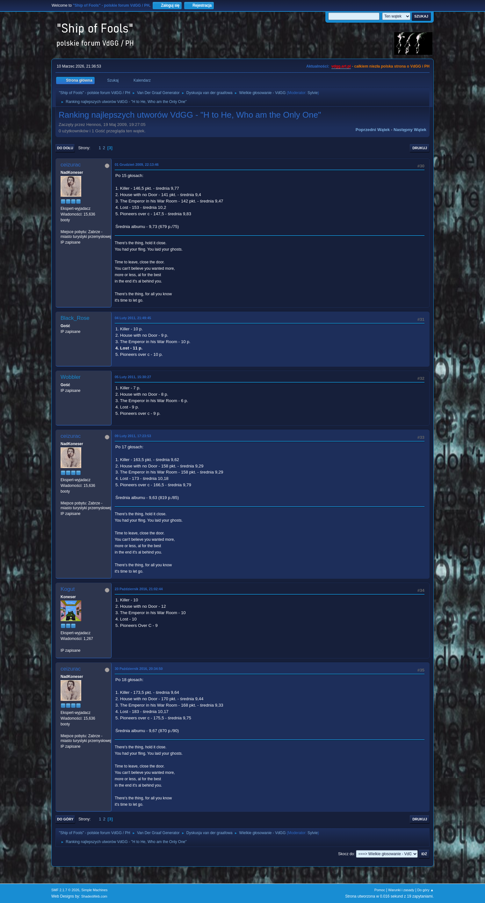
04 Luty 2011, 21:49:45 (133, 318)
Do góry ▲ (425, 890)
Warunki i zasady (401, 890)
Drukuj (419, 148)
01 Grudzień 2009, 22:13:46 (137, 164)
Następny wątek (410, 129)
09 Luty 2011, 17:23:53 (133, 436)
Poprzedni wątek (373, 129)
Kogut (68, 589)
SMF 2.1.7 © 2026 (65, 890)
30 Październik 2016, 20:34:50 (139, 669)
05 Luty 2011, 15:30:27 (133, 377)
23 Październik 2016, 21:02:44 (139, 589)
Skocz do (346, 854)
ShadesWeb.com (94, 896)
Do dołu (65, 148)
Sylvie (313, 93)
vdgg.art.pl (341, 66)
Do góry (65, 819)
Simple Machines (94, 890)
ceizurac (71, 165)
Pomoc (379, 890)
